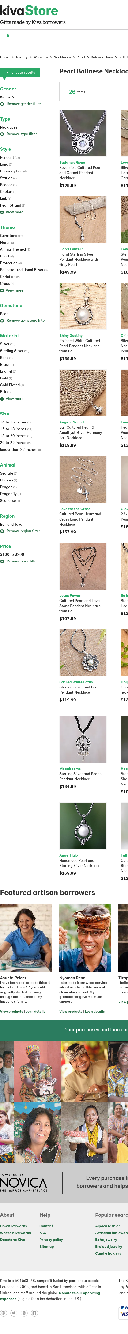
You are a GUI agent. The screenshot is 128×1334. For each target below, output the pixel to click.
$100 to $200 (12, 555)
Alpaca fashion (107, 1226)
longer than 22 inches (20, 450)
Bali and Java (11, 525)
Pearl (4, 314)
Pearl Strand (12, 205)
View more (11, 212)
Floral (7, 243)
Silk (5, 392)
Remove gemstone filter (23, 321)
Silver (7, 344)
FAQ (42, 1233)
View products (11, 1011)
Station (8, 178)
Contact (46, 1226)
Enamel (8, 372)
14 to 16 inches (15, 422)
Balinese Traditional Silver (24, 270)
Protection (11, 263)
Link (5, 199)
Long (6, 165)
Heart (7, 256)
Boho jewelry (106, 1240)
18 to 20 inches (16, 436)
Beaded (8, 185)
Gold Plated (12, 385)
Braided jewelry (108, 1247)
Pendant (10, 158)
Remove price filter (19, 561)
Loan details (35, 1011)
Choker (8, 192)
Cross (7, 284)
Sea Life (8, 474)
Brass (7, 365)
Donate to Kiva (12, 1240)
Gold (6, 378)
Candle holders (108, 1254)
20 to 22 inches (15, 443)
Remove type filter (18, 134)
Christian (10, 277)
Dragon (8, 487)
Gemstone (11, 236)
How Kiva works (13, 1226)
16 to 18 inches (16, 429)
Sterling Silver (14, 351)
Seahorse (10, 501)
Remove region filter (20, 531)
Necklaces (8, 128)
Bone (6, 358)
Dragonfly (10, 494)
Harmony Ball (13, 171)
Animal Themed (15, 250)
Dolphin (8, 480)
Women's (7, 97)
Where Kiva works (15, 1233)
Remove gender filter (20, 104)
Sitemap (46, 1247)
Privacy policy (51, 1240)
